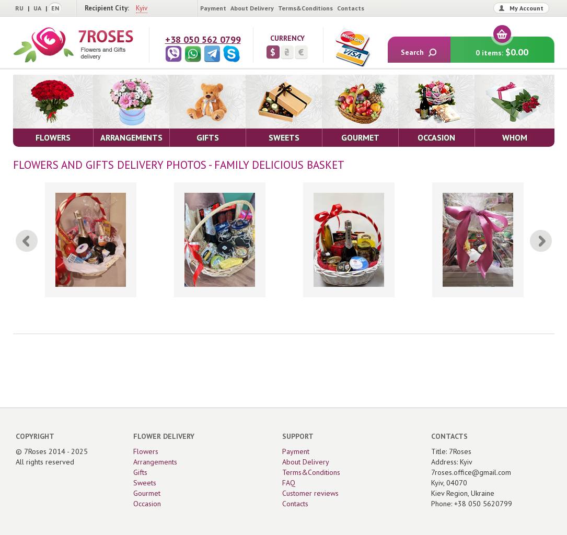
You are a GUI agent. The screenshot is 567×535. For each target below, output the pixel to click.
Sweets (144, 482)
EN (55, 8)
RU (19, 8)
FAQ (288, 482)
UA (37, 8)
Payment (213, 8)
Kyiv (141, 8)
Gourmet (146, 493)
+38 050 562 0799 (203, 39)
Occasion (147, 503)
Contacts (350, 8)
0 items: (502, 47)
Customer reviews (310, 493)
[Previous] (27, 241)
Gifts (140, 472)
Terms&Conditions (305, 8)
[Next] (541, 241)
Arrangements (155, 462)
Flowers (145, 451)
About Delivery (252, 8)
